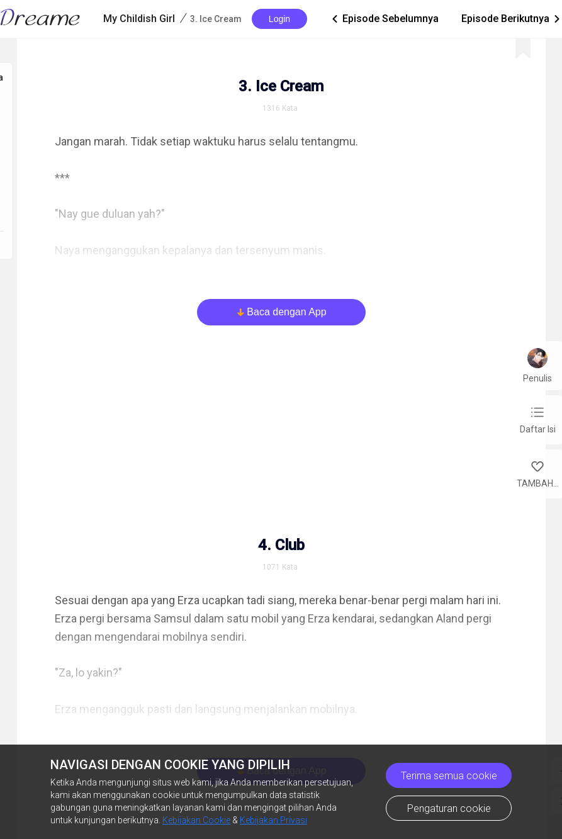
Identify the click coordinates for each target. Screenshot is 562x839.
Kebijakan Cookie (196, 820)
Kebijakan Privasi (273, 820)
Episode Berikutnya (511, 18)
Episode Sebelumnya (384, 18)
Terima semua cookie (449, 776)
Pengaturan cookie (449, 808)
